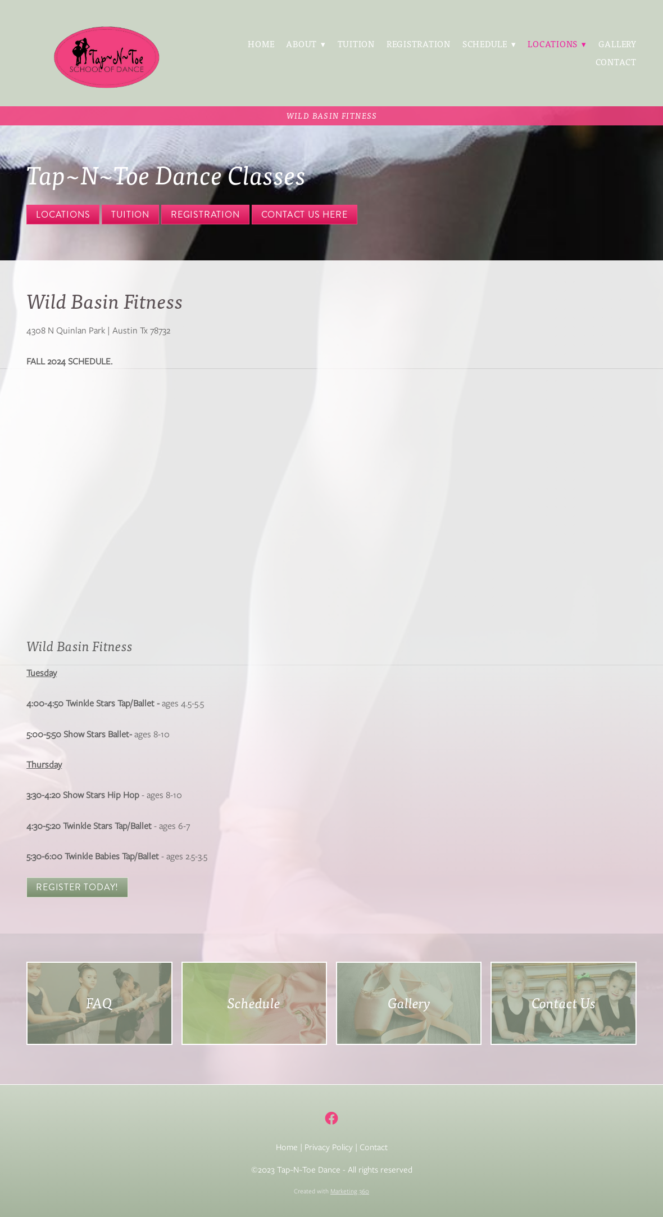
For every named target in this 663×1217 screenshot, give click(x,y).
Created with (331, 1191)
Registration (419, 43)
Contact (616, 61)
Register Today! (77, 887)
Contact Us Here (304, 214)
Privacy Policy (329, 1147)
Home (261, 43)
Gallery (617, 43)
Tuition (356, 43)
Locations (63, 214)
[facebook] (332, 1118)
